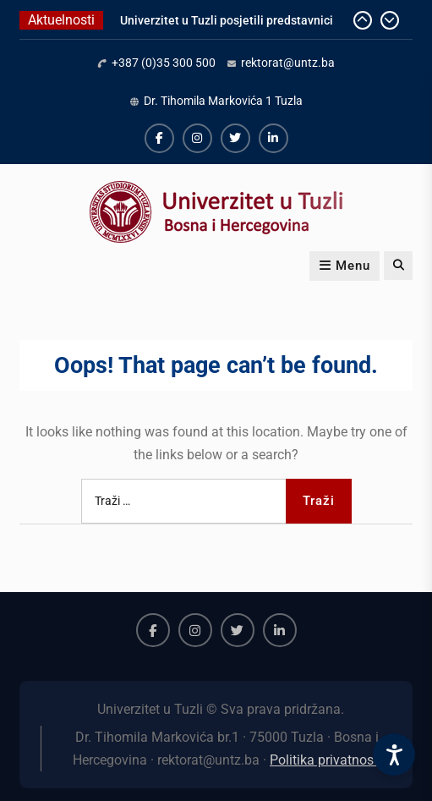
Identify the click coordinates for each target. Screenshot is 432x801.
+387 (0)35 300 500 (164, 62)
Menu (344, 265)
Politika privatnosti (325, 760)
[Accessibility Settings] (394, 754)
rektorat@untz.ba (288, 62)
